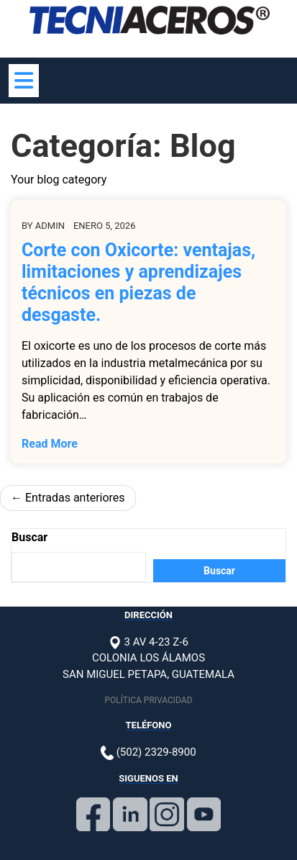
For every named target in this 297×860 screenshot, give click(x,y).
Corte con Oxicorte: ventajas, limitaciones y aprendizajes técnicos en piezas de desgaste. (138, 282)
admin (50, 225)
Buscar (29, 537)
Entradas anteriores (75, 497)
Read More (50, 444)
